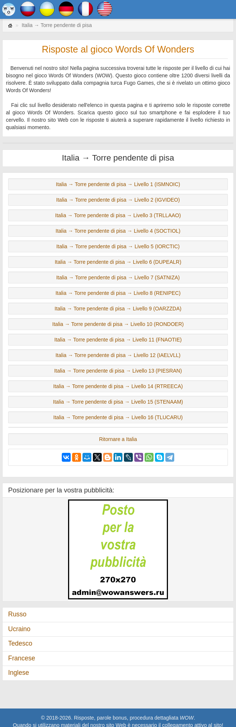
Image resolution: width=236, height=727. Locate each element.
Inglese (18, 672)
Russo (17, 614)
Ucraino (19, 629)
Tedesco (20, 643)
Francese (21, 658)
